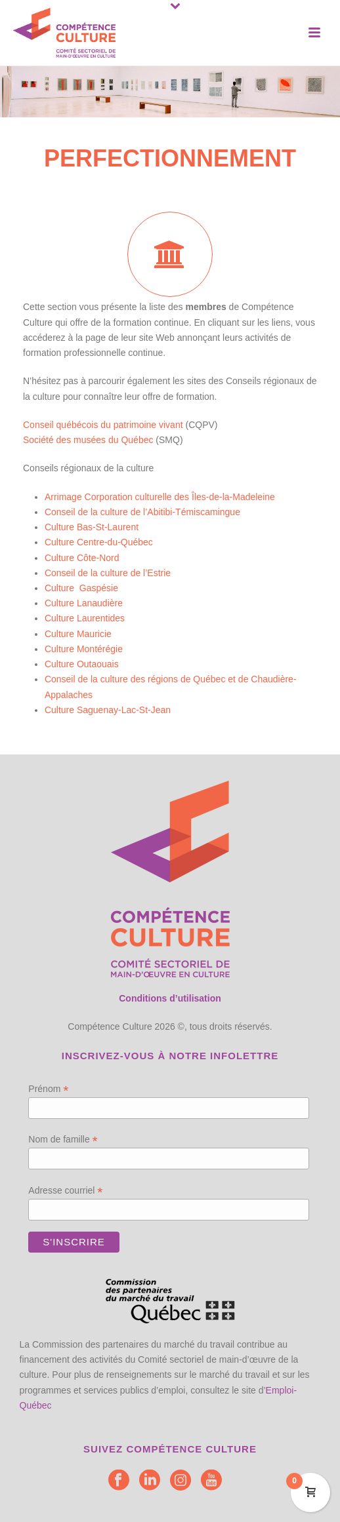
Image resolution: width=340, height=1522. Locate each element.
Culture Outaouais (82, 664)
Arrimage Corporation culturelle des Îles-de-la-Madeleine (160, 497)
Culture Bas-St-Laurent (91, 527)
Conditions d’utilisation (170, 998)
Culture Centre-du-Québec (99, 542)
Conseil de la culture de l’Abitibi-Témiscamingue (142, 512)
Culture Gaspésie (81, 588)
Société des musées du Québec (88, 440)
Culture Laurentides (85, 618)
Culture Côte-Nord (82, 558)
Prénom (48, 1089)
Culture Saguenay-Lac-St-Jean (108, 710)
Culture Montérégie (84, 649)
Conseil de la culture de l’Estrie (108, 573)
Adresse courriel (65, 1190)
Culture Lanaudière (84, 603)
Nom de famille (62, 1139)
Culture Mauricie (78, 634)
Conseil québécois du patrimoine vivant (103, 425)
